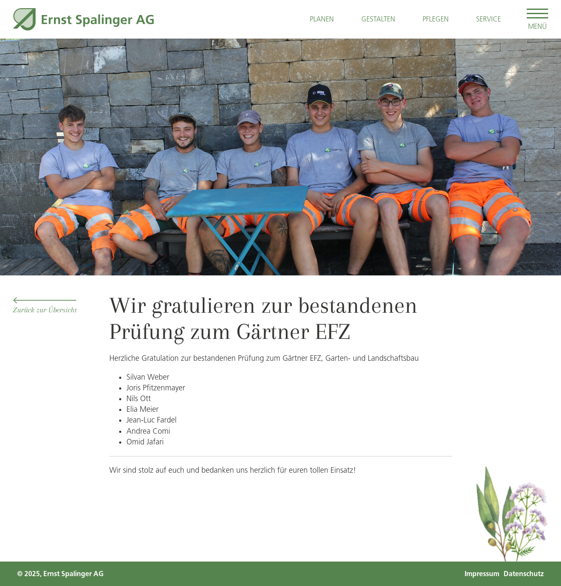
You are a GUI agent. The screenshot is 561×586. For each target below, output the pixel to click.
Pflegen (436, 19)
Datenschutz (524, 574)
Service (488, 19)
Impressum (482, 574)
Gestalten (378, 19)
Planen (322, 19)
